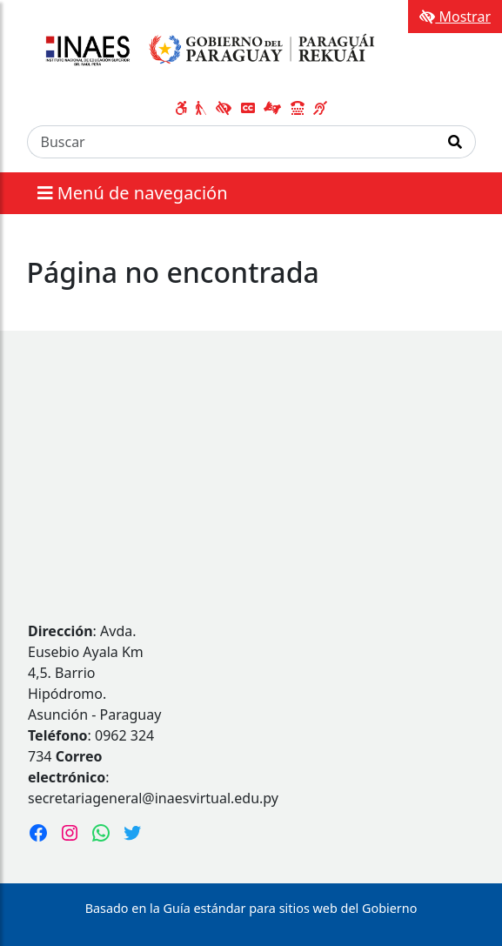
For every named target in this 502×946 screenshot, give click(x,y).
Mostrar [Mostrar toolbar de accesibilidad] (455, 16)
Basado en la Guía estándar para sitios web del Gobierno (251, 908)
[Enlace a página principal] (206, 50)
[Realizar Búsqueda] (455, 141)
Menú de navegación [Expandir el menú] (132, 193)
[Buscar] (231, 141)
